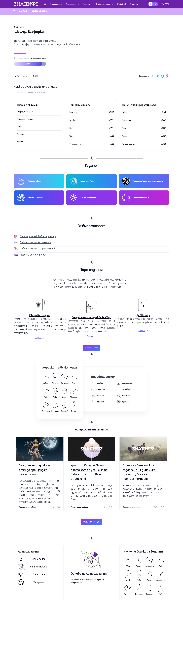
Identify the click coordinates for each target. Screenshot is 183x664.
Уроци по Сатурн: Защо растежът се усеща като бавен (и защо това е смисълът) (89, 472)
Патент (21, 134)
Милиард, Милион (25, 119)
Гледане (40, 338)
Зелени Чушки (128, 144)
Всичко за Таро (91, 348)
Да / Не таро (143, 315)
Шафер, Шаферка (25, 111)
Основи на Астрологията (89, 574)
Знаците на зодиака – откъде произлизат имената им (34, 470)
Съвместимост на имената (35, 242)
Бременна (126, 120)
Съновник (19, 27)
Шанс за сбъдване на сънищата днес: (30, 62)
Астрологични (28, 552)
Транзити (31, 582)
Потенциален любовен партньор (38, 236)
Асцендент (31, 559)
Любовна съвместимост (33, 254)
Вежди (72, 128)
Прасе (124, 136)
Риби (124, 112)
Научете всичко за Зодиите (143, 552)
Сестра (125, 128)
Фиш (19, 126)
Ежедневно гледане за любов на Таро (91, 317)
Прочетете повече (29, 507)
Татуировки (75, 144)
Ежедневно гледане (39, 315)
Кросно (20, 141)
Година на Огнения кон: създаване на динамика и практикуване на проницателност (140, 472)
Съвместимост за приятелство (38, 248)
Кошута (73, 112)
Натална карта (33, 567)
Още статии (91, 521)
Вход (165, 3)
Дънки (72, 120)
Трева (72, 136)
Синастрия (31, 574)
